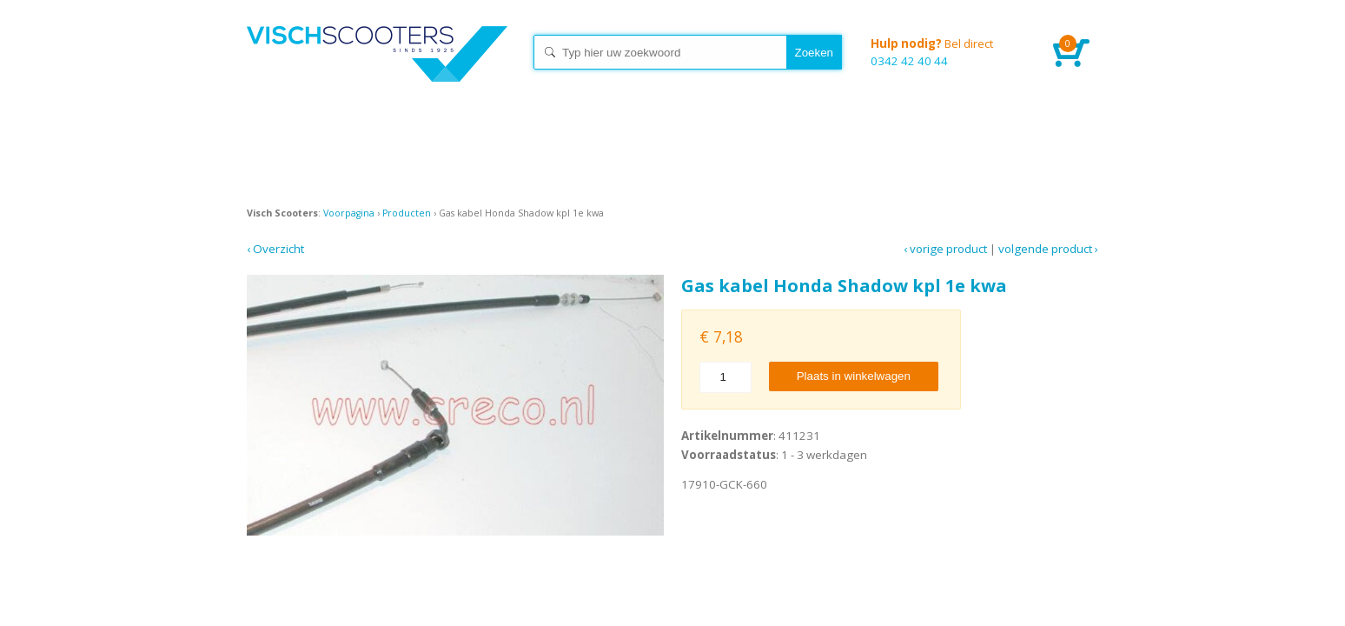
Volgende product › (1048, 248)
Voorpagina (348, 213)
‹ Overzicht (275, 248)
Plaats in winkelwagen (854, 376)
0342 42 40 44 (949, 52)
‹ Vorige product (945, 248)
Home (377, 69)
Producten (406, 213)
